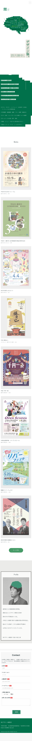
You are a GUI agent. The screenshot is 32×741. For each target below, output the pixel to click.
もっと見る (16, 556)
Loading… (16, 690)
